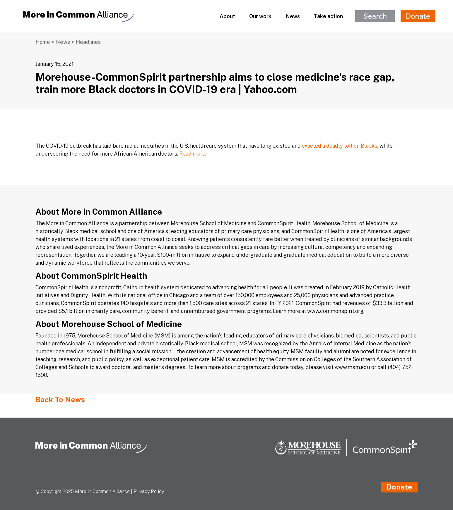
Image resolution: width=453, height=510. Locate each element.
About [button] (227, 16)
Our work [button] (260, 16)
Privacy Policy (149, 491)
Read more (192, 154)
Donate (418, 16)
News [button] (293, 16)
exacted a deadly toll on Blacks (339, 146)
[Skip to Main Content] (0, 0)
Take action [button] (328, 16)
